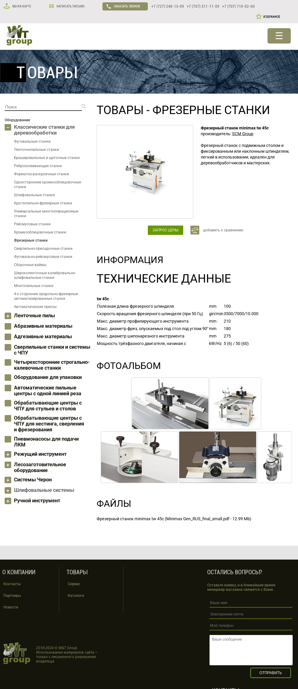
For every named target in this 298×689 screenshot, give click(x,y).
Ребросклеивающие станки (38, 166)
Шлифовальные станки (34, 195)
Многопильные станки (33, 286)
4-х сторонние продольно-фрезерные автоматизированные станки (46, 296)
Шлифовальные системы (44, 490)
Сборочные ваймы (30, 265)
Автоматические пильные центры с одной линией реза (47, 390)
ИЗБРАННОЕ (271, 17)
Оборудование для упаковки (48, 377)
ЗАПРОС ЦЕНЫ (165, 230)
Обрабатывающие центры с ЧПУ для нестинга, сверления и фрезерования (49, 423)
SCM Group (242, 133)
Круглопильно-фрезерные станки (43, 203)
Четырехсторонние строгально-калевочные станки (52, 365)
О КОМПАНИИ (18, 572)
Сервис (74, 584)
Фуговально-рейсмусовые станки (43, 256)
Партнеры (12, 595)
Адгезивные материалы (43, 336)
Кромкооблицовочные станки (40, 232)
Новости (10, 607)
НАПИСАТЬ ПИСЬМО (70, 6)
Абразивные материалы (43, 326)
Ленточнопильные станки (36, 149)
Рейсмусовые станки (32, 224)
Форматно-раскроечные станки (41, 174)
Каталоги (76, 595)
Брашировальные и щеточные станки (47, 157)
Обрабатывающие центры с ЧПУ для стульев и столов (48, 406)
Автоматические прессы (35, 306)
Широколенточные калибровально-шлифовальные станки (45, 275)
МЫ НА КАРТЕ (21, 6)
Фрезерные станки (211, 110)
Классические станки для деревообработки (44, 130)
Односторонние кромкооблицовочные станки (47, 184)
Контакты (12, 584)
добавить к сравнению (223, 230)
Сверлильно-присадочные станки (43, 248)
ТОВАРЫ (120, 110)
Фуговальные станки (32, 141)
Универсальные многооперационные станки (46, 213)
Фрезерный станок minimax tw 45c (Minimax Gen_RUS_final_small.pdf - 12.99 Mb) (174, 518)
